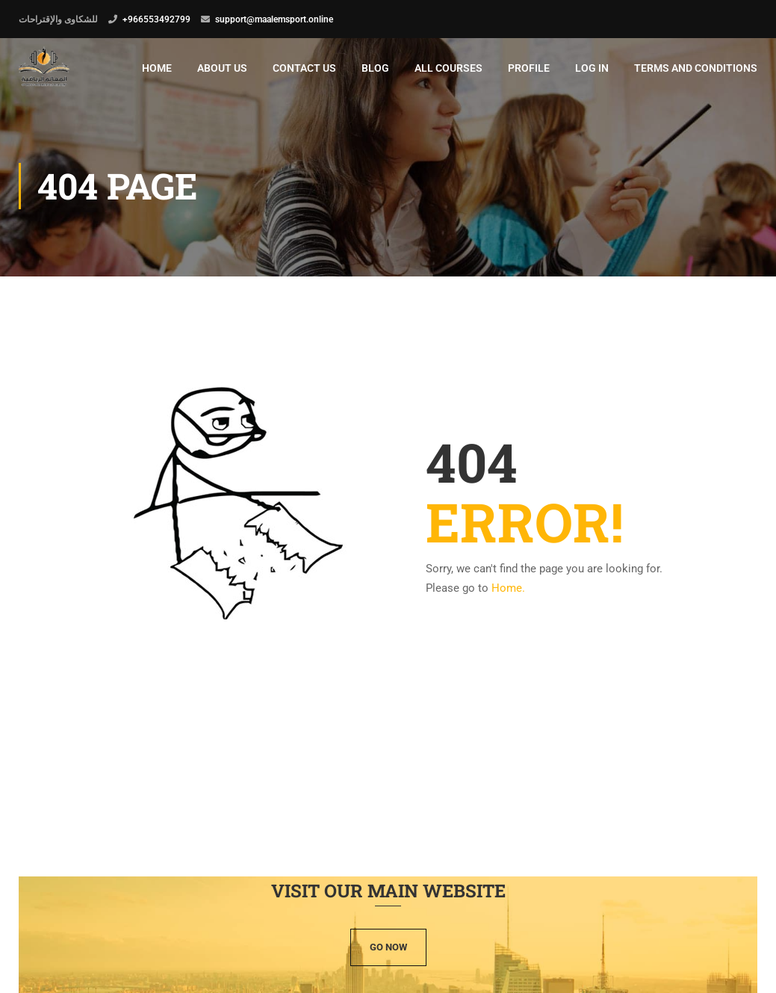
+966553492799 (156, 19)
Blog (375, 68)
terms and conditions (695, 68)
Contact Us (304, 68)
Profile (529, 68)
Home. (508, 590)
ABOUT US (222, 68)
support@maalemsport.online (274, 19)
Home (157, 68)
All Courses (448, 68)
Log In (592, 68)
